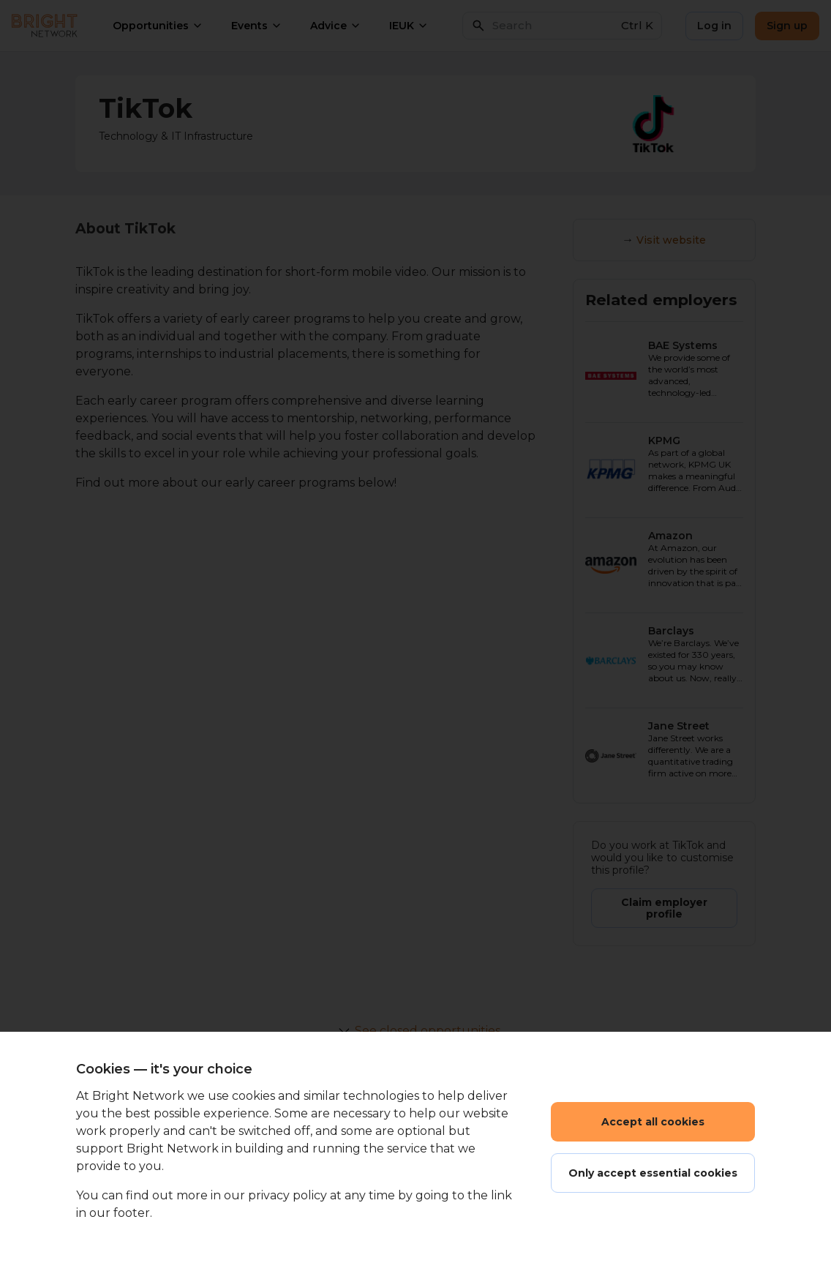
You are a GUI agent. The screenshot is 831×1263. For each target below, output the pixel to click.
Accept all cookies (652, 1121)
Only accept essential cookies (652, 1173)
